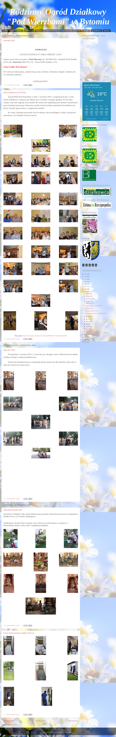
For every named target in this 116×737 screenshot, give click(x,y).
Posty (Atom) (13, 724)
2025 (85, 276)
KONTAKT (86, 30)
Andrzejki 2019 (9, 40)
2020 (85, 289)
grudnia (88, 293)
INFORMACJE (29, 30)
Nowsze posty (8, 721)
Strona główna (41, 721)
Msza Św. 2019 (9, 350)
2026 (85, 274)
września (88, 301)
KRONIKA (106, 30)
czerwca (88, 321)
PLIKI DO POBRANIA (52, 30)
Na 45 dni (104, 118)
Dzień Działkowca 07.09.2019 (14, 93)
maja (87, 324)
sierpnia (88, 316)
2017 (85, 337)
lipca (87, 319)
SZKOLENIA (39, 30)
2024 (85, 279)
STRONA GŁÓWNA (8, 30)
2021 (85, 286)
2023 (85, 281)
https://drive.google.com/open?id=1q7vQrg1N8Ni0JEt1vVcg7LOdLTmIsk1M (45, 336)
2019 (85, 291)
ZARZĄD (77, 30)
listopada (88, 296)
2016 (85, 339)
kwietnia (88, 326)
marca (87, 329)
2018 (85, 334)
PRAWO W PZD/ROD (66, 30)
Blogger (70, 732)
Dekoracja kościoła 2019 (12, 510)
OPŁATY (19, 30)
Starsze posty (73, 721)
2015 (85, 342)
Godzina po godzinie (91, 118)
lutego (87, 331)
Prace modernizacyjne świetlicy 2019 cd (18, 633)
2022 (85, 284)
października (89, 298)
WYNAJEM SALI (96, 30)
